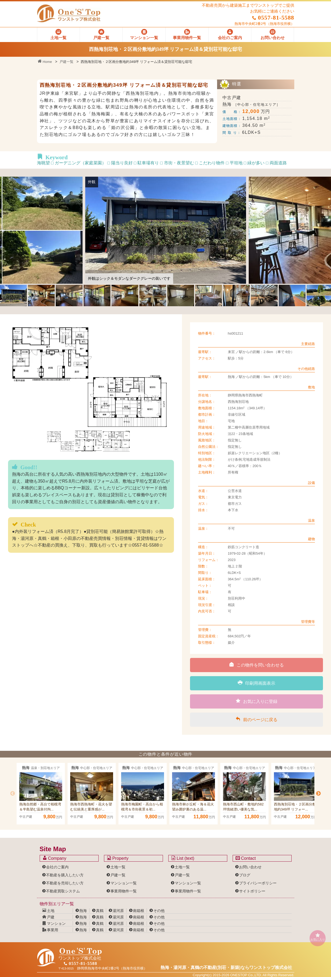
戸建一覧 (66, 62)
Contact (246, 858)
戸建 (48, 917)
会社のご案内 (57, 867)
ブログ (244, 875)
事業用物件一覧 (123, 891)
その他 (159, 910)
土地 (48, 910)
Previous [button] (12, 793)
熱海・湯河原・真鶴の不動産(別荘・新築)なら (226, 967)
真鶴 (99, 910)
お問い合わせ (250, 867)
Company (54, 858)
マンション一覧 (123, 883)
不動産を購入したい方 (65, 875)
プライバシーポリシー (258, 883)
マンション (54, 923)
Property (118, 858)
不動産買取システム (63, 891)
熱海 (83, 910)
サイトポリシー (252, 891)
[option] (41, 793)
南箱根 (138, 910)
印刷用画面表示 (256, 683)
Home (45, 62)
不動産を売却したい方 (65, 883)
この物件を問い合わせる (256, 664)
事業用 (50, 930)
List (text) (182, 858)
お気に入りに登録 (256, 701)
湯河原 (118, 910)
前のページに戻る (256, 719)
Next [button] (318, 793)
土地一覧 (117, 867)
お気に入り (318, 937)
